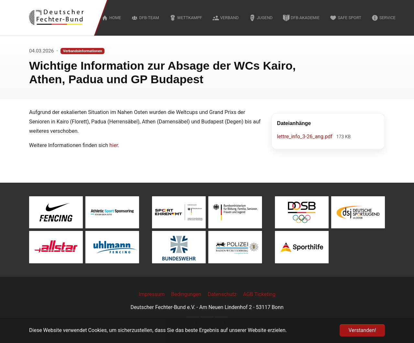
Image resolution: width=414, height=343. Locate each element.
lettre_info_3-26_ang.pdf (305, 136)
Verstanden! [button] (362, 330)
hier (113, 145)
